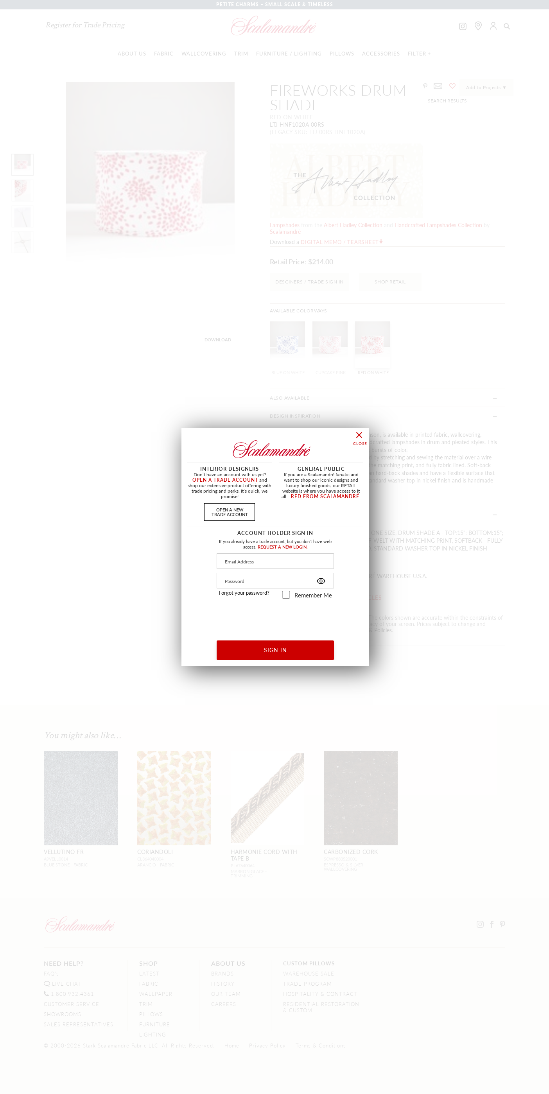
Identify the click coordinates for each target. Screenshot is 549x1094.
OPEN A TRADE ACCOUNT (225, 480)
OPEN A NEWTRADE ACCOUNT (230, 511)
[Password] (275, 580)
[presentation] (275, 617)
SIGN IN (275, 650)
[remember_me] (286, 595)
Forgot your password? (244, 592)
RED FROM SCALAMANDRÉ (325, 496)
